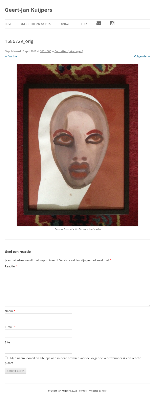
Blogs (84, 24)
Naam (10, 311)
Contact (65, 24)
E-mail (10, 327)
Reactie (11, 266)
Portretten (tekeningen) (68, 51)
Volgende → (142, 56)
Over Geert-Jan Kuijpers (36, 24)
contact (83, 390)
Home (8, 24)
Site (7, 342)
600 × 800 (45, 51)
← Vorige (11, 56)
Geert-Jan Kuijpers (28, 9)
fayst (104, 390)
